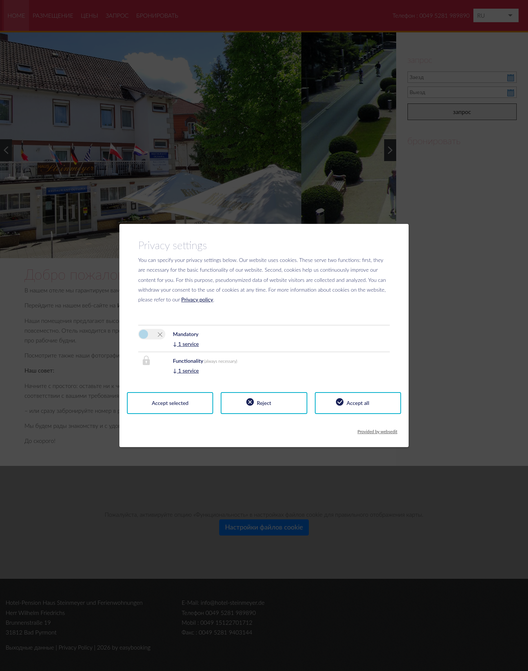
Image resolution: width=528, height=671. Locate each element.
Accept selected (170, 403)
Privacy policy (197, 299)
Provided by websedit (377, 429)
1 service (186, 344)
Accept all (357, 403)
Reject (264, 403)
